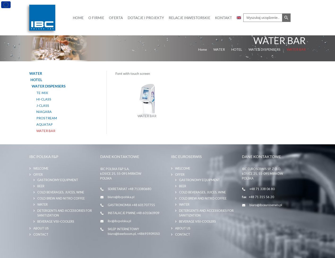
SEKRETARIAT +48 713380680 (129, 189)
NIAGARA (44, 112)
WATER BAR (45, 131)
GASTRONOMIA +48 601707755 (131, 205)
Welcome (40, 168)
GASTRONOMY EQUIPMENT (57, 180)
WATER (219, 49)
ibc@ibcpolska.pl (119, 221)
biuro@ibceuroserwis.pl (265, 205)
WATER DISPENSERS (264, 49)
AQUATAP (44, 124)
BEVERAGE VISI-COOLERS (55, 221)
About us (41, 228)
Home (202, 49)
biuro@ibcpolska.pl (121, 197)
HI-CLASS (43, 99)
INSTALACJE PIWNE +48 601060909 (133, 213)
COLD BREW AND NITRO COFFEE (61, 198)
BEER (40, 186)
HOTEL (236, 49)
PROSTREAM (46, 118)
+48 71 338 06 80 (262, 189)
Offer (38, 174)
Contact (40, 234)
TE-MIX (42, 93)
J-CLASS (42, 106)
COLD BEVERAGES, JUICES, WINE (60, 192)
